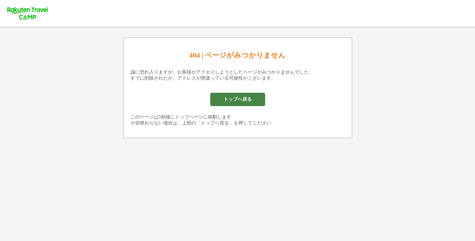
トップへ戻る (238, 99)
